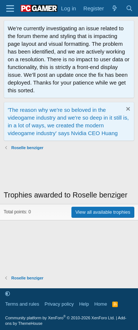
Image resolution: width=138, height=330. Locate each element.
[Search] (129, 8)
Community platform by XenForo (60, 318)
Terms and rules (22, 304)
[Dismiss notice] (127, 110)
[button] (7, 293)
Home (100, 304)
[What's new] (114, 8)
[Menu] (10, 8)
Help (84, 304)
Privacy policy (59, 304)
